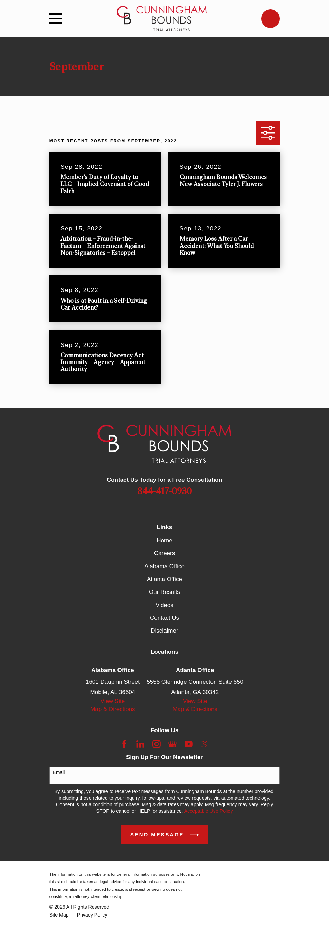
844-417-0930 (164, 491)
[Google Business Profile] (172, 744)
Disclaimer (164, 630)
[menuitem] (59, 915)
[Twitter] (204, 744)
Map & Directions (112, 709)
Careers (164, 553)
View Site (113, 701)
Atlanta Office (164, 579)
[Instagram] (156, 744)
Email (59, 772)
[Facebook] (124, 744)
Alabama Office (164, 566)
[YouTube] (189, 744)
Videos (164, 605)
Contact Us (164, 618)
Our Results (164, 592)
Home (164, 540)
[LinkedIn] (140, 744)
